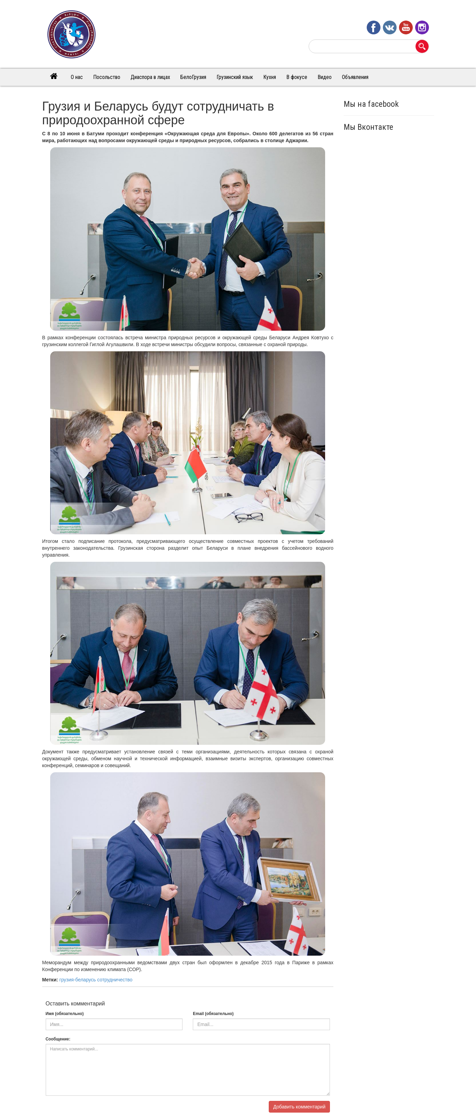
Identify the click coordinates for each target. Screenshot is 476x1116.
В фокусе (296, 77)
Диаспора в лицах (150, 77)
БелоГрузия (193, 77)
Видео (325, 77)
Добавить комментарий (299, 1106)
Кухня (269, 77)
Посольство (106, 77)
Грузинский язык (235, 77)
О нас (77, 77)
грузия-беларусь (77, 979)
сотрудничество (115, 979)
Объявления (355, 77)
